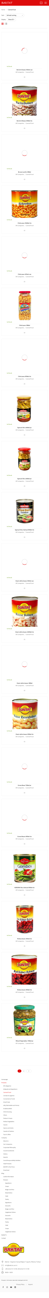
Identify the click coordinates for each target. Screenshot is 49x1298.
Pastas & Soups (7, 1118)
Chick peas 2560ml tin (24, 223)
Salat (6, 1196)
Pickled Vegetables (8, 1121)
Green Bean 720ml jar (24, 785)
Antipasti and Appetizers (10, 1089)
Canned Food (30, 72)
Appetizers (8, 1183)
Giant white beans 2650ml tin (24, 632)
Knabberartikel (7, 1108)
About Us (6, 1141)
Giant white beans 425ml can (24, 581)
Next (28, 1071)
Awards (5, 1157)
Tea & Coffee (7, 1134)
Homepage (4, 1079)
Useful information (8, 1176)
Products (3, 1082)
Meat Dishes (8, 1193)
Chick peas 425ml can (24, 274)
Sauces (5, 1125)
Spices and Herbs (8, 1128)
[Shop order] (14, 15)
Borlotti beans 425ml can (24, 70)
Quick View (24, 76)
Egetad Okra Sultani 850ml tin (24, 530)
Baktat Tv (4, 1235)
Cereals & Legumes (8, 1095)
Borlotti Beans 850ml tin (24, 121)
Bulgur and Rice (9, 1189)
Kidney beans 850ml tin (24, 990)
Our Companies (7, 1144)
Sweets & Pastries (8, 1131)
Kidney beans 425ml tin (24, 939)
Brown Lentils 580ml (24, 172)
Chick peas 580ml (24, 325)
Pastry (7, 1199)
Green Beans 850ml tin (24, 836)
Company (4, 1137)
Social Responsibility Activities (12, 1160)
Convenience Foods (9, 1099)
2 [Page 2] (23, 1071)
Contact (3, 1238)
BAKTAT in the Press (9, 1167)
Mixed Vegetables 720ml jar (24, 1041)
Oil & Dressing (7, 1112)
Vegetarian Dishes (10, 1212)
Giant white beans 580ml (24, 683)
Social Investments (8, 1150)
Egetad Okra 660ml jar (24, 427)
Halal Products (7, 1163)
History (5, 1154)
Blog (2, 1173)
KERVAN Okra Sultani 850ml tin (24, 887)
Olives (5, 1115)
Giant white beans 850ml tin (24, 734)
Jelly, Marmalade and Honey (11, 1105)
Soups (7, 1186)
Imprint (30, 1284)
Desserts (8, 1206)
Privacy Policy (20, 1284)
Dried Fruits (6, 1102)
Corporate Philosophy (9, 1147)
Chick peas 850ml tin (24, 376)
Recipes (5, 1180)
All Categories (20, 72)
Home (3, 9)
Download (6, 1170)
